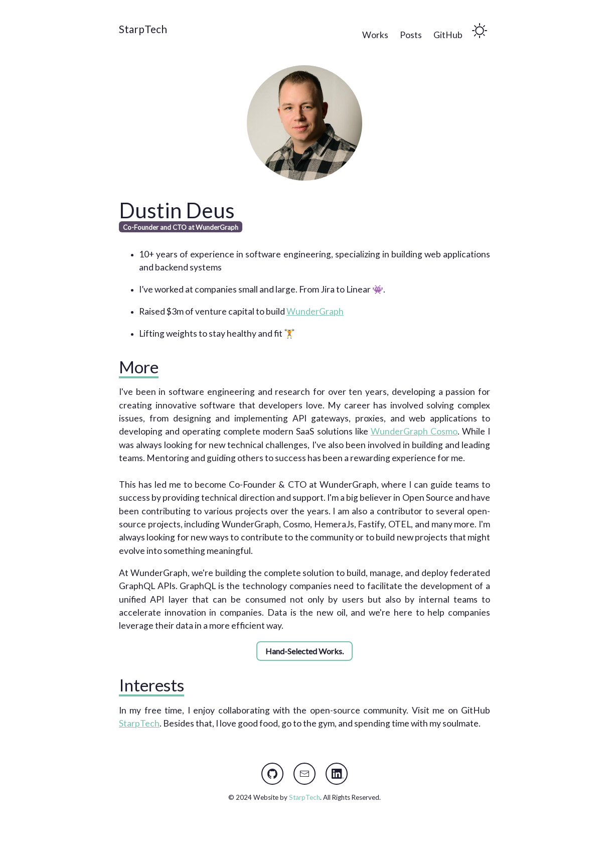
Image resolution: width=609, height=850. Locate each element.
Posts (411, 35)
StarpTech (143, 29)
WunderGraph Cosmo (414, 431)
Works (375, 35)
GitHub (448, 35)
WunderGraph (315, 311)
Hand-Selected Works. (304, 651)
